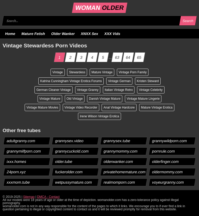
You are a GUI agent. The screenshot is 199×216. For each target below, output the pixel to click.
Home (10, 34)
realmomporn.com (119, 182)
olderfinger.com (165, 161)
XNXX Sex (90, 34)
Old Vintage (75, 98)
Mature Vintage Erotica (157, 107)
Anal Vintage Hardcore (119, 107)
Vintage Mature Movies (42, 107)
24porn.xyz (16, 172)
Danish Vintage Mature (104, 98)
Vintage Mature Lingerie (143, 98)
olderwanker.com (118, 161)
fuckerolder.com (69, 172)
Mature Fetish (33, 34)
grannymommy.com (120, 151)
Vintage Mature (49, 98)
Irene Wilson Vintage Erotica (99, 116)
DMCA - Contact (48, 197)
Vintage (57, 72)
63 (117, 57)
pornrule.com (163, 151)
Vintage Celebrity (150, 90)
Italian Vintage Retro (119, 90)
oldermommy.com (167, 172)
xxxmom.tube (18, 182)
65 (139, 57)
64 (128, 57)
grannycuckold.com (72, 151)
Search (188, 21)
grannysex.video (69, 141)
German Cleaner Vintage (53, 90)
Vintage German (119, 81)
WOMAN (99, 7)
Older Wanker (63, 34)
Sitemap (28, 197)
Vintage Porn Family (133, 72)
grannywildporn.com (169, 141)
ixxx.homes (16, 161)
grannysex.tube (117, 141)
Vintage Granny (87, 90)
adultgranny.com (21, 141)
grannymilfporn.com (23, 151)
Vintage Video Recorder (81, 107)
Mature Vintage (101, 72)
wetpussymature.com (74, 182)
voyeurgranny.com (168, 182)
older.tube (64, 161)
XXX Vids (112, 34)
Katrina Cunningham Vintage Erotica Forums (71, 81)
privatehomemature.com (124, 172)
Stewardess (77, 72)
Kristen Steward (148, 81)
